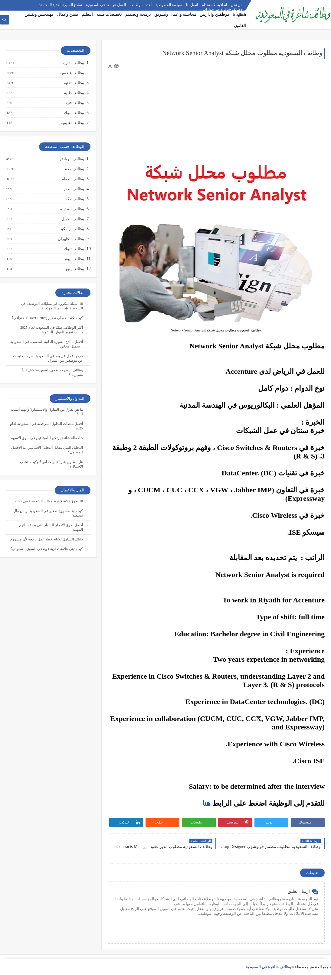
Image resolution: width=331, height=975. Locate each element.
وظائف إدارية (73, 62)
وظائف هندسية (71, 72)
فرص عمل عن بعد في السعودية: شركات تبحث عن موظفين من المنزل (48, 358)
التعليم (87, 14)
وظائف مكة (74, 199)
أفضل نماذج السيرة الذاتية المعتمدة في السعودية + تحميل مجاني (46, 344)
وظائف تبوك (73, 248)
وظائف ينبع (74, 268)
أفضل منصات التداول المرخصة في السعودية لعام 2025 (46, 426)
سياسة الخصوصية (169, 5)
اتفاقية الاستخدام (214, 5)
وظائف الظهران (70, 238)
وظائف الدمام (72, 179)
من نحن (236, 5)
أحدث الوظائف (141, 5)
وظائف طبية (74, 92)
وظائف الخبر (73, 189)
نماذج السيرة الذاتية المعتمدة (60, 5)
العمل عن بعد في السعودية (106, 5)
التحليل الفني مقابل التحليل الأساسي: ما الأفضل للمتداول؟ (47, 449)
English (239, 14)
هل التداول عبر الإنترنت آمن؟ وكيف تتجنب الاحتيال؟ (51, 464)
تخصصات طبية (109, 14)
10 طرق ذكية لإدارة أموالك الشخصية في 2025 (49, 501)
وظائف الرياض (71, 159)
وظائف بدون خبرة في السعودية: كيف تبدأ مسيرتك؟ (52, 372)
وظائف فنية (74, 102)
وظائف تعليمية (72, 122)
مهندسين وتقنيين (39, 14)
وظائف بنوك (73, 112)
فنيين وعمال (68, 14)
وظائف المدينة (72, 209)
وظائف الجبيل (72, 219)
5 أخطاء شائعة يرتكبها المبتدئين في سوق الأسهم (47, 438)
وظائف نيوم (74, 258)
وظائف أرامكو (72, 229)
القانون (240, 25)
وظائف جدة (74, 169)
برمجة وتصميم (138, 14)
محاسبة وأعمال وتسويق (175, 14)
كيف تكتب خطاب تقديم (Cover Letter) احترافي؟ (47, 318)
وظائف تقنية (73, 82)
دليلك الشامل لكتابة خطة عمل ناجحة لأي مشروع (46, 539)
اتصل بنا (192, 5)
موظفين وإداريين (215, 14)
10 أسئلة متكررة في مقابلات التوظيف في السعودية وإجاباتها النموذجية (52, 306)
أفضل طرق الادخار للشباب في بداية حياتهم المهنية (51, 527)
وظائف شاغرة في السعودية (268, 967)
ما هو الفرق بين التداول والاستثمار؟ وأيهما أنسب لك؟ (47, 411)
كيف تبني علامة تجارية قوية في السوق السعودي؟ (46, 549)
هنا (206, 803)
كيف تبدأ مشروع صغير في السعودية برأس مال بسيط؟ (48, 513)
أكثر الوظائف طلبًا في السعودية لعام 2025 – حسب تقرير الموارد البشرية (50, 329)
